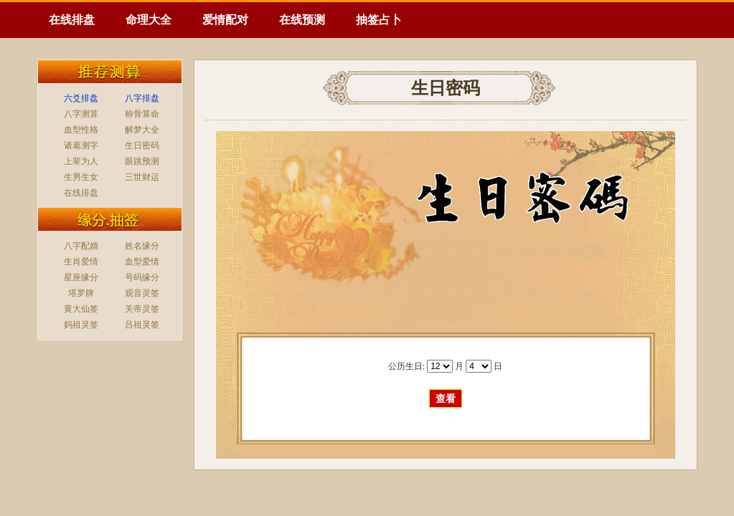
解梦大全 (142, 130)
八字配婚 (81, 246)
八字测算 (81, 114)
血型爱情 (142, 262)
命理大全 (148, 20)
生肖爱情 (81, 262)
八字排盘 (142, 98)
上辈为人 (81, 161)
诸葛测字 (81, 145)
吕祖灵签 (142, 325)
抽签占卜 (379, 20)
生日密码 (142, 145)
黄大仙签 (81, 309)
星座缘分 (81, 277)
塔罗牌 (81, 293)
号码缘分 (142, 277)
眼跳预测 (142, 161)
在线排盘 (72, 20)
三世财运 (142, 177)
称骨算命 (142, 114)
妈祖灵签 (81, 325)
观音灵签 (142, 293)
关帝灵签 (142, 309)
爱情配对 (225, 20)
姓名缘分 (142, 246)
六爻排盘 (81, 98)
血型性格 (81, 130)
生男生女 (81, 177)
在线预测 (302, 20)
